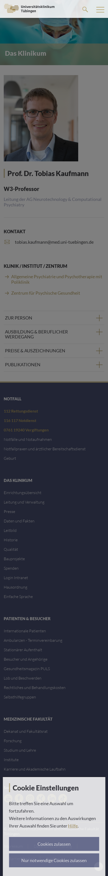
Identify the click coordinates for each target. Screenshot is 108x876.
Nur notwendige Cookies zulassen (54, 860)
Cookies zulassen (54, 844)
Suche (85, 9)
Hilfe (73, 826)
